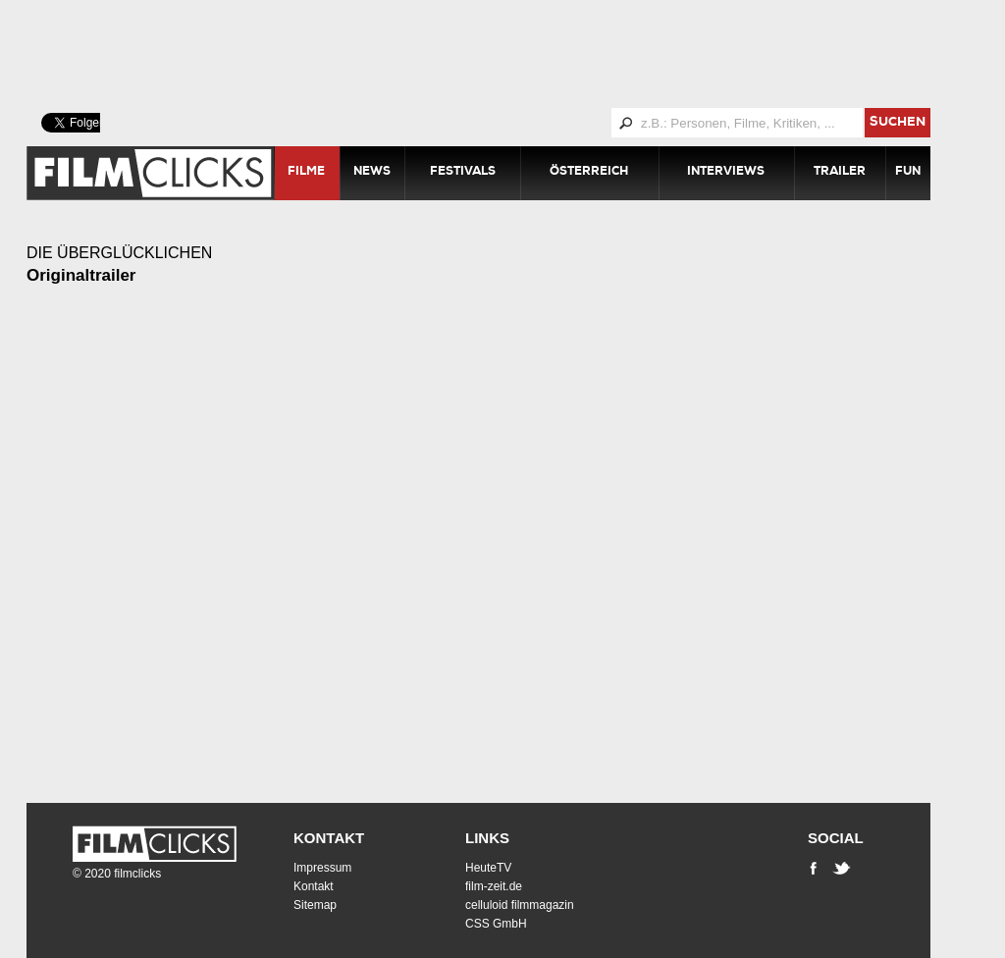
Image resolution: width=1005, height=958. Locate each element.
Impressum (322, 868)
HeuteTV (488, 868)
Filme (306, 173)
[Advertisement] (502, 54)
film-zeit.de (493, 886)
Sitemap (315, 905)
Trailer (840, 173)
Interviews (726, 173)
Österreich (589, 173)
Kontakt (328, 837)
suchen (898, 123)
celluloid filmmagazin (519, 905)
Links (487, 837)
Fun (908, 173)
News (372, 173)
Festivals (463, 173)
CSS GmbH (496, 924)
